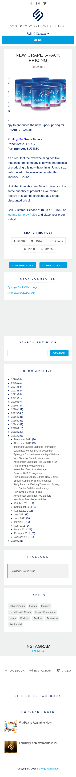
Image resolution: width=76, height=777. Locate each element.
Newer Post (23, 265)
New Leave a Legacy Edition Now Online (36, 476)
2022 (14, 394)
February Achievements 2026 (38, 743)
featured (45, 606)
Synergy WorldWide (23, 570)
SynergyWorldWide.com (21, 292)
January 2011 (22, 537)
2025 (14, 383)
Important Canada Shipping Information (35, 446)
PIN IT (29, 249)
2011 (14, 435)
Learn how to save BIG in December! (34, 450)
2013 (14, 428)
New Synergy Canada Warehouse (32, 458)
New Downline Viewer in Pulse (30, 499)
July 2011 (19, 514)
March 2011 (21, 529)
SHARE (20, 241)
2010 (14, 540)
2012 (14, 431)
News (13, 618)
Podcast (24, 618)
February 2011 (22, 533)
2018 (14, 409)
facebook (15, 670)
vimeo (63, 670)
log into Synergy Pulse (22, 214)
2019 (14, 405)
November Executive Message (30, 469)
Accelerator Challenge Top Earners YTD (35, 461)
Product (38, 618)
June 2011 (20, 518)
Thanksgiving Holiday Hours (29, 465)
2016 (14, 416)
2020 (14, 401)
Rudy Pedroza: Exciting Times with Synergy (37, 484)
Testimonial (16, 624)
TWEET (37, 241)
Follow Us (38, 650)
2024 (14, 386)
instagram (41, 670)
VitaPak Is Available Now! (35, 722)
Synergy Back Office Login (22, 287)
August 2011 (21, 510)
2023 (14, 390)
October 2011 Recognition (28, 473)
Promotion (52, 618)
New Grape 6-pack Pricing (28, 491)
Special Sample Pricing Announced (32, 480)
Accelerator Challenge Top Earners (32, 495)
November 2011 (23, 443)
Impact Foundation (45, 612)
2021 (14, 398)
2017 (14, 413)
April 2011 (20, 525)
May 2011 (19, 522)
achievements (17, 606)
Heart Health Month (20, 612)
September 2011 (23, 506)
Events (33, 606)
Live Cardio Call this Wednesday (31, 488)
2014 (14, 424)
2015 (14, 420)
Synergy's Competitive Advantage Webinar (37, 454)
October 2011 (22, 503)
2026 (14, 379)
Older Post (52, 265)
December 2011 (23, 439)
